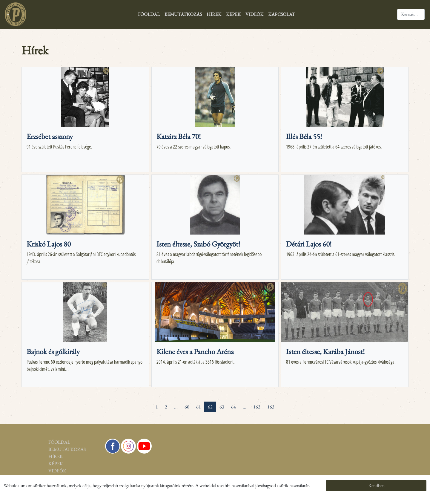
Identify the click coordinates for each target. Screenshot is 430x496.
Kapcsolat (281, 14)
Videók (254, 14)
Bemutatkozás (183, 14)
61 (198, 407)
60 (187, 407)
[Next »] (281, 403)
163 (270, 407)
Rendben (376, 485)
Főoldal (149, 14)
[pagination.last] (288, 403)
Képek (233, 14)
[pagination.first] (141, 403)
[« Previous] (148, 403)
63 (221, 407)
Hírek (214, 14)
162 (256, 407)
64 (233, 407)
